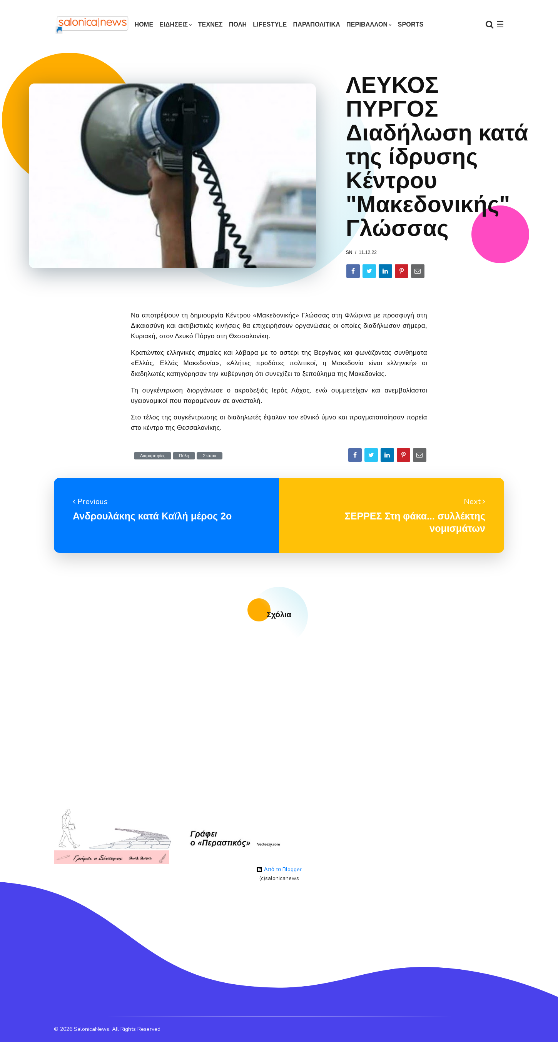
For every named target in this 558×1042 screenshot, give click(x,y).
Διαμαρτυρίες (152, 456)
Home (143, 24)
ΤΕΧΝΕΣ (210, 24)
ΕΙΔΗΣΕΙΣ (173, 24)
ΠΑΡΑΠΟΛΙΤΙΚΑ (316, 24)
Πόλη (184, 456)
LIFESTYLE (270, 24)
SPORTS (411, 24)
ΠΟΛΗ (238, 24)
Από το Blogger (279, 869)
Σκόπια (209, 456)
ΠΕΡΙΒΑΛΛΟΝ (367, 24)
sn (349, 252)
